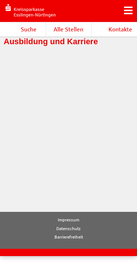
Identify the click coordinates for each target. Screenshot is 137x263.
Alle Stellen (68, 29)
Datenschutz (68, 228)
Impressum (68, 219)
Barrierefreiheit (68, 237)
